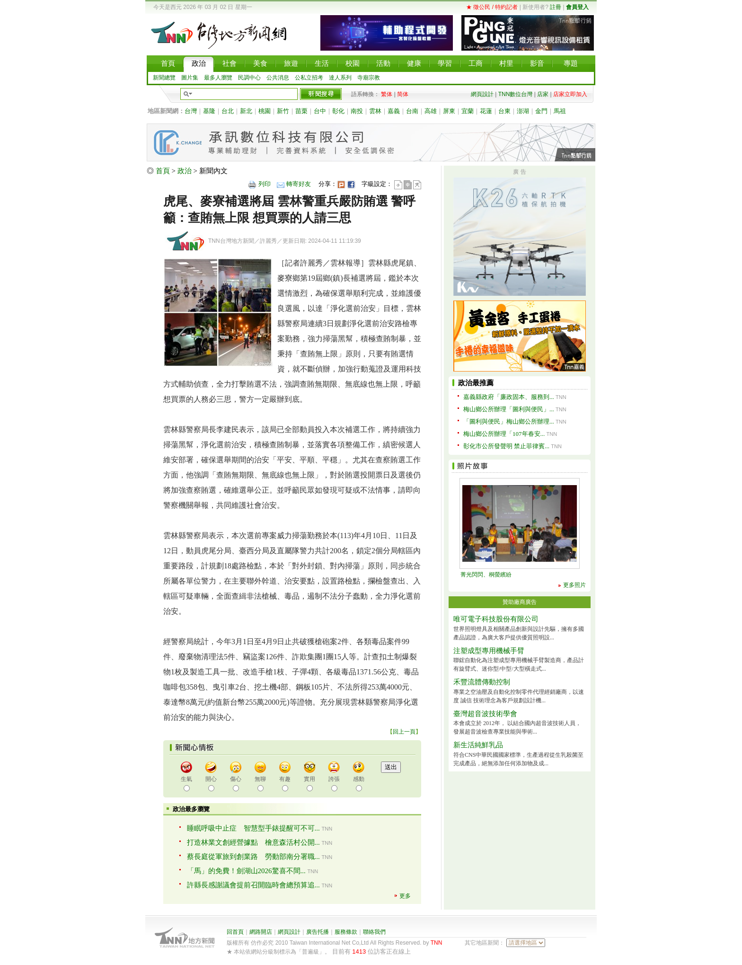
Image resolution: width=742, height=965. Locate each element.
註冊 (555, 7)
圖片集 (189, 77)
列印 (264, 183)
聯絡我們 (374, 932)
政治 (184, 171)
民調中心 (249, 77)
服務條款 (346, 932)
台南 (412, 111)
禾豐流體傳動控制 (481, 682)
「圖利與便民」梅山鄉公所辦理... (508, 421)
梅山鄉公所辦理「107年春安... (504, 433)
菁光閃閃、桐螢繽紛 (486, 574)
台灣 (191, 111)
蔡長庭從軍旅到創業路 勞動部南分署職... (253, 856)
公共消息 (277, 77)
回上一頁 (404, 731)
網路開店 (260, 932)
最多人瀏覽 (218, 77)
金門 (541, 111)
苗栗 (301, 111)
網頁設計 (482, 94)
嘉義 (394, 111)
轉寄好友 (298, 183)
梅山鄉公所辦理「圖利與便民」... (508, 409)
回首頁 (235, 932)
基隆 (209, 111)
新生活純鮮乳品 (478, 745)
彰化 (338, 111)
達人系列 (340, 77)
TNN (436, 942)
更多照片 (574, 585)
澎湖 (523, 111)
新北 (246, 111)
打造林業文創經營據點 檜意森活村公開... (253, 842)
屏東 (449, 111)
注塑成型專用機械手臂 (488, 651)
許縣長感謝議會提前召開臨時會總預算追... (253, 885)
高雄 (430, 111)
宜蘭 (467, 111)
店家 (542, 94)
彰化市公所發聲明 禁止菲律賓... (506, 446)
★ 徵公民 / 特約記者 (492, 7)
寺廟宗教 (368, 77)
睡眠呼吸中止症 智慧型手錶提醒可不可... (253, 828)
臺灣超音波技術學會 (485, 713)
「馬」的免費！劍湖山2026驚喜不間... (246, 871)
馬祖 (560, 111)
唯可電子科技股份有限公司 (496, 619)
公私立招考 (309, 77)
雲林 (375, 111)
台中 (320, 111)
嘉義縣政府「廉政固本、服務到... (508, 396)
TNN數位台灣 (515, 94)
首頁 (163, 171)
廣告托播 (317, 932)
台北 (227, 111)
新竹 (283, 111)
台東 (504, 111)
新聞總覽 (164, 77)
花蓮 (486, 111)
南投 (357, 111)
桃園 (264, 111)
